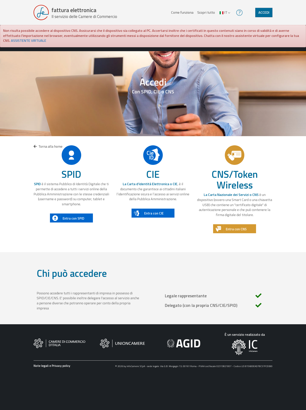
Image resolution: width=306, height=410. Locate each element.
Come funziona (182, 12)
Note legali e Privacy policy (52, 365)
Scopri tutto (206, 12)
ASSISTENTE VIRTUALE (28, 40)
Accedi (263, 12)
